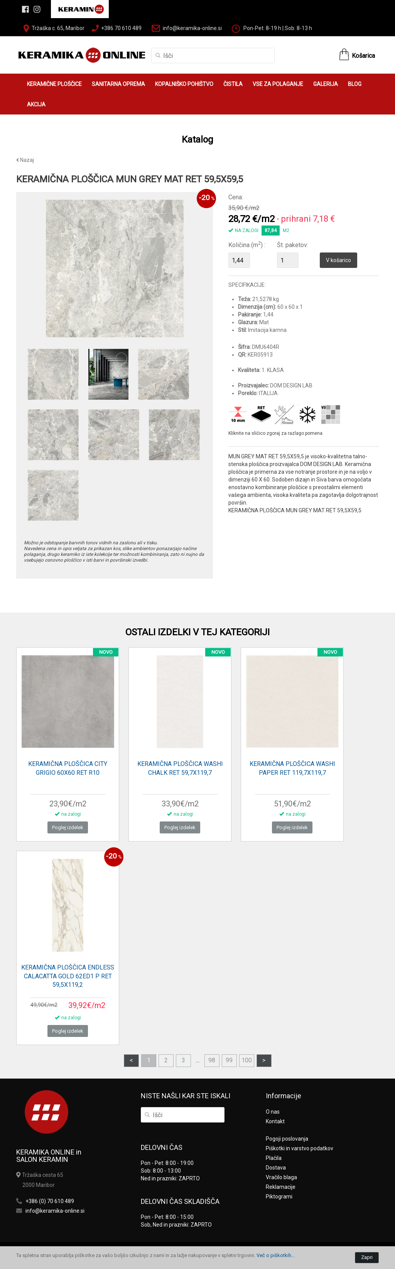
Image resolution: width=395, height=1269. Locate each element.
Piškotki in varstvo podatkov (299, 1148)
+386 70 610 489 (121, 28)
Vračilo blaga (281, 1177)
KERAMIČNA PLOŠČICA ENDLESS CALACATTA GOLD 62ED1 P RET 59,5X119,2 (67, 976)
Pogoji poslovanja (287, 1139)
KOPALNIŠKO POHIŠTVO (184, 84)
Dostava (276, 1168)
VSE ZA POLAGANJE (278, 84)
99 (229, 1060)
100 (246, 1060)
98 (211, 1060)
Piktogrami (279, 1196)
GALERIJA (325, 84)
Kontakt (275, 1121)
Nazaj (25, 160)
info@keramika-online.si (192, 28)
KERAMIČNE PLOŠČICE (54, 84)
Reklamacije (280, 1187)
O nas (273, 1112)
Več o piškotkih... (276, 1255)
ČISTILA (233, 84)
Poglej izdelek (67, 827)
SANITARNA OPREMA (118, 84)
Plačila (274, 1158)
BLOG (354, 84)
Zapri (367, 1257)
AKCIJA (36, 104)
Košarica (363, 55)
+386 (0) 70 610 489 (49, 1201)
